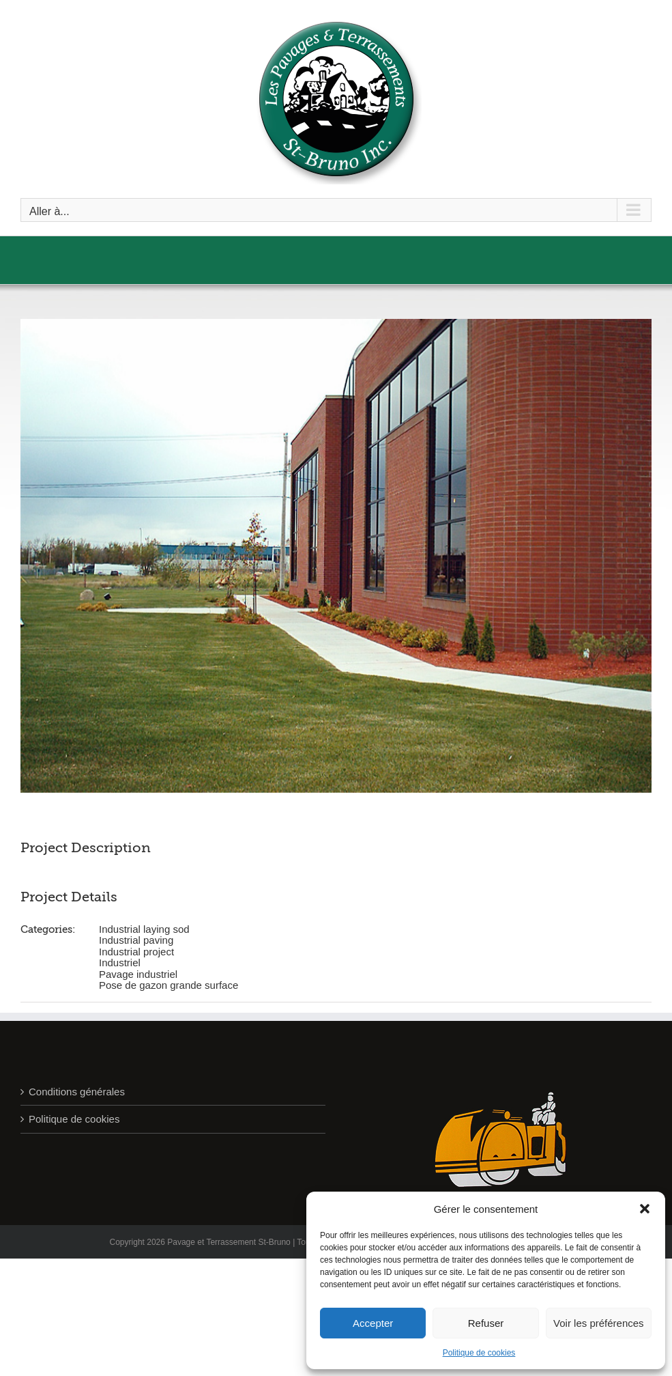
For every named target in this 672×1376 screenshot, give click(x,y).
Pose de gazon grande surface (168, 985)
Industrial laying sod (144, 929)
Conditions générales (77, 1091)
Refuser (486, 1323)
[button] (645, 1209)
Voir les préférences (598, 1323)
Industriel (120, 962)
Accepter (373, 1323)
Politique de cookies (479, 1353)
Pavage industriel (138, 974)
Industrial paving (136, 940)
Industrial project (136, 951)
